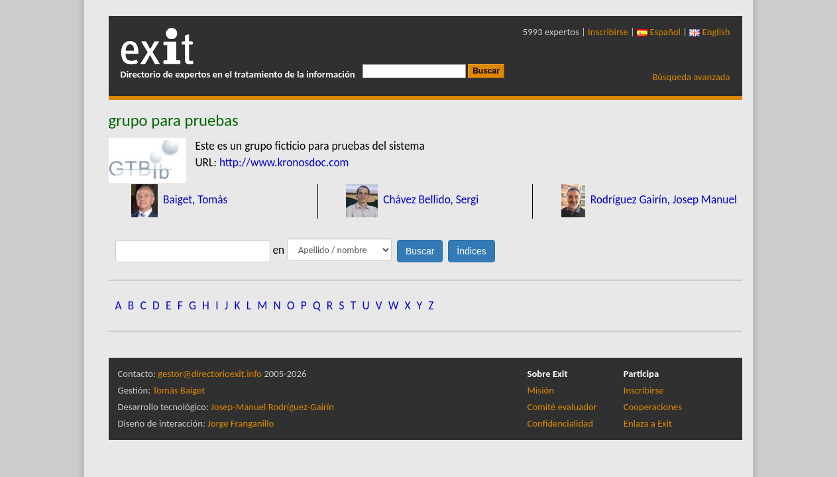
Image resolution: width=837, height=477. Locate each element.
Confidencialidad (560, 423)
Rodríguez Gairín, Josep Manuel (662, 199)
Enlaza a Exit (648, 423)
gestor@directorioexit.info (210, 374)
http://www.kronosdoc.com (284, 162)
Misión (541, 390)
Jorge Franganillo (240, 423)
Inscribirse (608, 32)
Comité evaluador (562, 407)
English (709, 32)
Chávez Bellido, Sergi (429, 199)
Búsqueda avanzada (691, 77)
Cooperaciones (653, 407)
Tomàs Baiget (178, 390)
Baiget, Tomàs (193, 199)
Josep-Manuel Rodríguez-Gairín (272, 407)
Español (659, 32)
